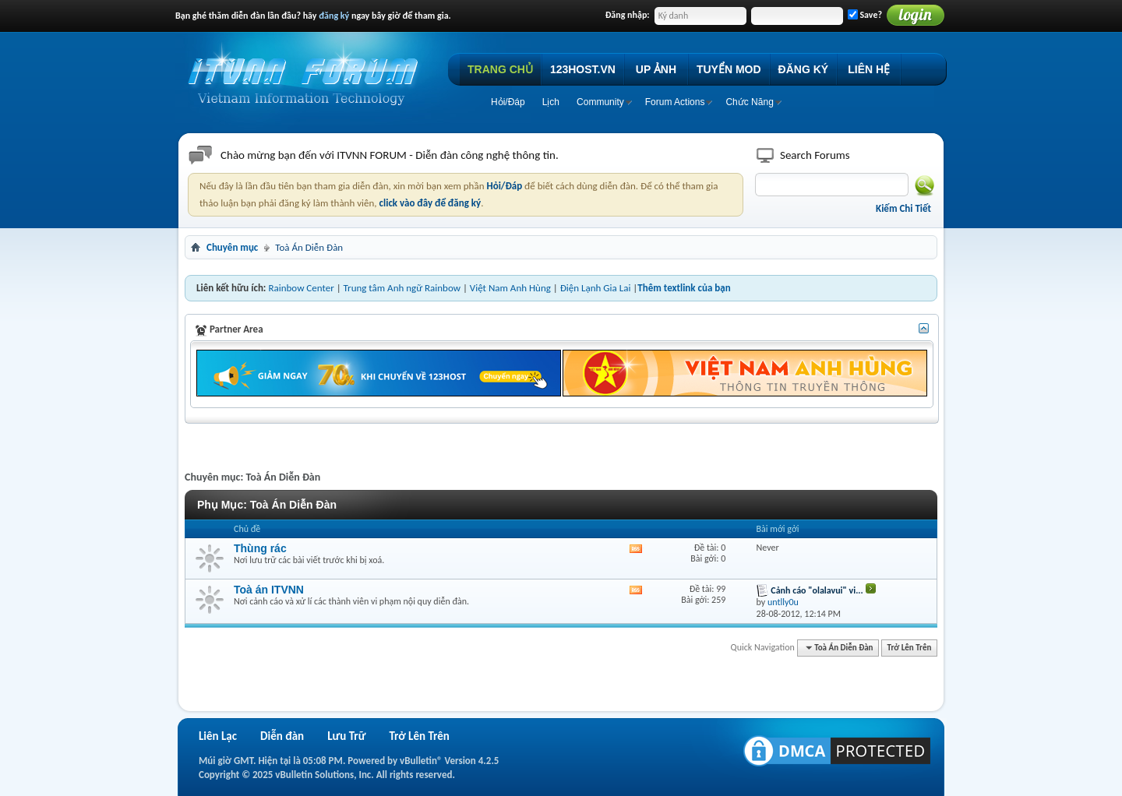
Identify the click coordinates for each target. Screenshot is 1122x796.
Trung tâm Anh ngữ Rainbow (402, 288)
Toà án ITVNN (269, 589)
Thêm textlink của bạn (683, 288)
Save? (865, 14)
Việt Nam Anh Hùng (510, 288)
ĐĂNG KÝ (803, 69)
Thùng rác (260, 548)
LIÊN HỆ (869, 69)
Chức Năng (749, 102)
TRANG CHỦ (500, 69)
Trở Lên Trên (909, 648)
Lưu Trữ (346, 736)
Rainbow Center (300, 288)
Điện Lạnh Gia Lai (595, 288)
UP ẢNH (656, 69)
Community (600, 102)
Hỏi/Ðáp (508, 102)
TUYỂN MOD (729, 69)
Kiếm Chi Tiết (903, 208)
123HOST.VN (583, 69)
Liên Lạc (218, 736)
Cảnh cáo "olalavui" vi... (817, 590)
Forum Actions (675, 102)
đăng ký (334, 15)
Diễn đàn (282, 736)
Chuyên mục (232, 247)
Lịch (550, 102)
